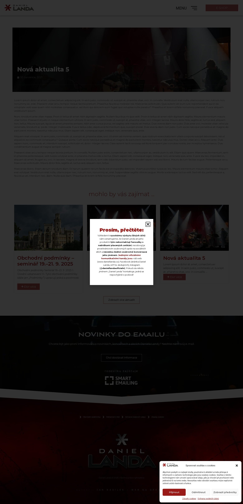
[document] (121, 252)
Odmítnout (198, 492)
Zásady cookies (189, 499)
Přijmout (174, 492)
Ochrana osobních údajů (208, 499)
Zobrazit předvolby (225, 492)
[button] (236, 465)
